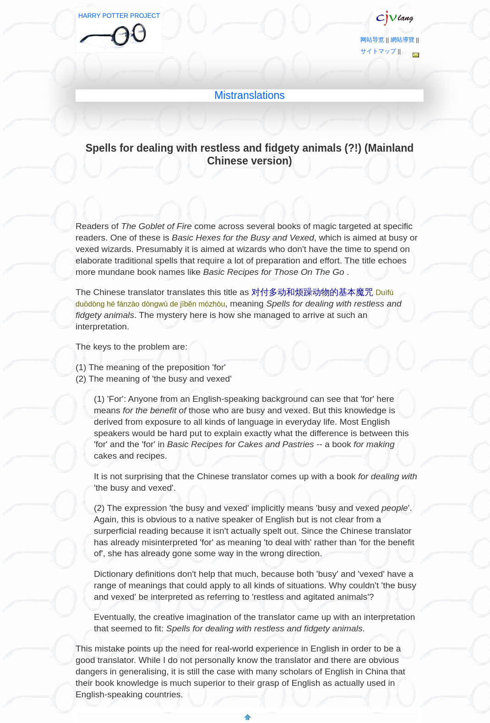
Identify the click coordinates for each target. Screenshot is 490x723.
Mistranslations (249, 95)
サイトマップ (378, 51)
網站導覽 (402, 39)
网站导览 (372, 39)
